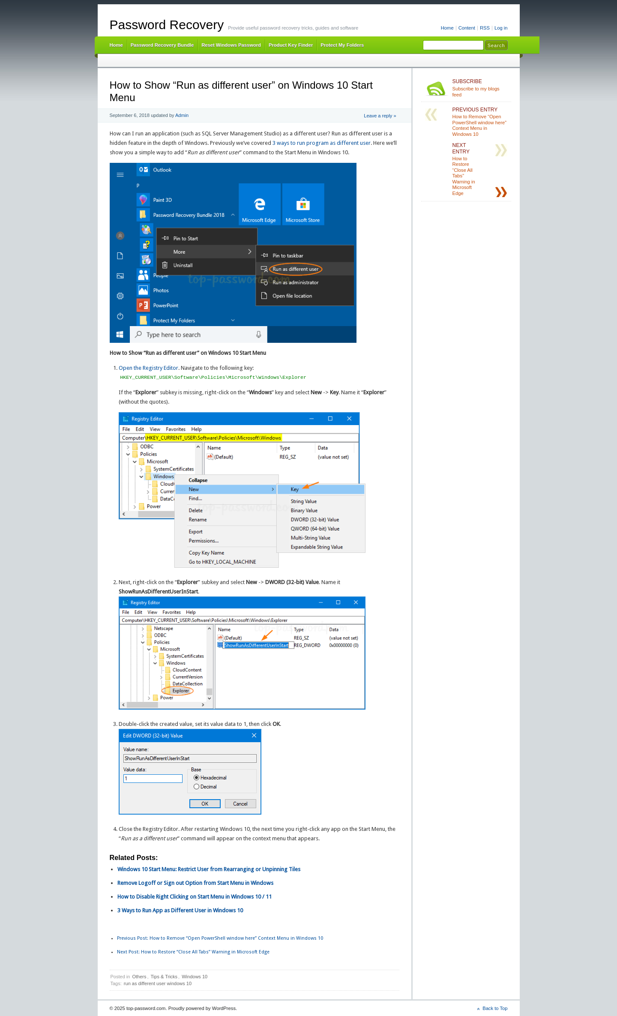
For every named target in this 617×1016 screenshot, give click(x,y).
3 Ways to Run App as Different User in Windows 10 (180, 910)
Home (447, 27)
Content (466, 27)
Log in (501, 27)
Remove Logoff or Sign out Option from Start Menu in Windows (195, 883)
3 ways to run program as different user (322, 143)
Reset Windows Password (231, 45)
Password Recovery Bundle (162, 45)
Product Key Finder (291, 45)
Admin (182, 115)
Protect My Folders (342, 45)
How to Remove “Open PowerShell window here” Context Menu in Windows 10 (220, 938)
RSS (485, 27)
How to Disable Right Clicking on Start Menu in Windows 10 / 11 (194, 896)
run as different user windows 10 (158, 983)
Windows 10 (194, 976)
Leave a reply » (380, 115)
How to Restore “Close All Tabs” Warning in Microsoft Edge (193, 952)
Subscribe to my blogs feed (480, 87)
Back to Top (494, 1008)
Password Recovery (167, 25)
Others (139, 976)
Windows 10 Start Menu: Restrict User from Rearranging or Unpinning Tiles (208, 869)
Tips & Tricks (164, 976)
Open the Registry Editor (148, 368)
